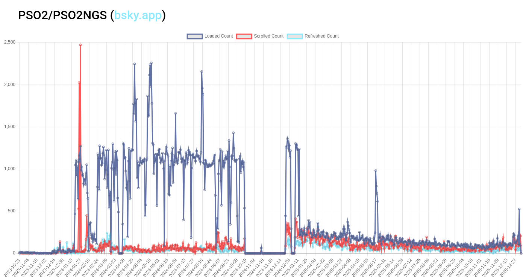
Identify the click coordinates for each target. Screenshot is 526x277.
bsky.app (138, 15)
